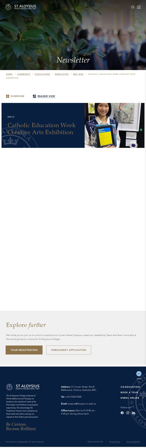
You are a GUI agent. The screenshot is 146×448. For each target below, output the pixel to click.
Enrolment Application (71, 350)
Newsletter (62, 74)
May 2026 (78, 74)
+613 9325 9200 (73, 397)
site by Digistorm (133, 443)
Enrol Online (130, 399)
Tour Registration (24, 350)
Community (23, 74)
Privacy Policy (114, 443)
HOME (9, 74)
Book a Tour (129, 393)
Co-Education (130, 388)
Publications (42, 74)
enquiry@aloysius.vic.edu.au (82, 404)
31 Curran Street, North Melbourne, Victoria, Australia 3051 (78, 389)
